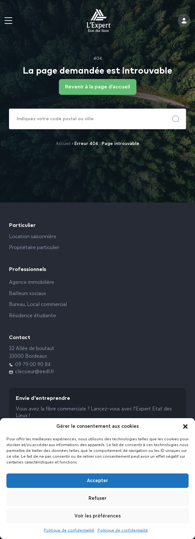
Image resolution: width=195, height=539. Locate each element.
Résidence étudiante (32, 316)
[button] (185, 426)
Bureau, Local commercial (38, 304)
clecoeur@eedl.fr (31, 371)
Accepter (97, 480)
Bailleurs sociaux (27, 293)
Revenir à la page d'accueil (97, 87)
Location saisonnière (32, 236)
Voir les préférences (97, 516)
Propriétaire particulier (34, 247)
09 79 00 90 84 (30, 364)
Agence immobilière (31, 282)
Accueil (63, 143)
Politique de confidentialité (69, 531)
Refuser (97, 498)
